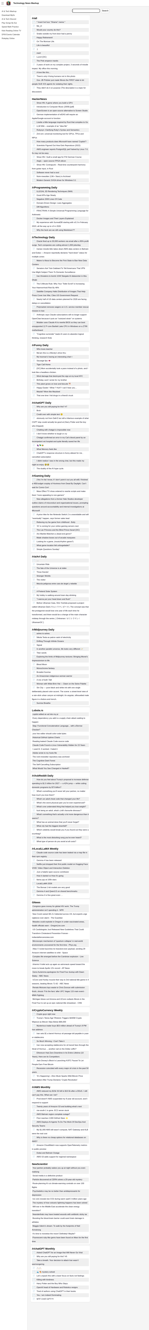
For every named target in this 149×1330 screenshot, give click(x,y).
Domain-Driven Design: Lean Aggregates (54, 203)
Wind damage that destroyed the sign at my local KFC (60, 376)
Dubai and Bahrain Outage (48, 1153)
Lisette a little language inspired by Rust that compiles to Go (62, 122)
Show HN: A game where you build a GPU (55, 103)
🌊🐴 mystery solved (46, 1272)
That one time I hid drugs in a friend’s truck (55, 395)
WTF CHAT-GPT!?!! (45, 1299)
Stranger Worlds (44, 576)
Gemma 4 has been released (49, 860)
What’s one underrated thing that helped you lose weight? (61, 807)
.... (38, 560)
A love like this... (44, 72)
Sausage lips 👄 (44, 361)
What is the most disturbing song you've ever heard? (59, 837)
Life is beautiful (43, 45)
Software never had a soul (48, 172)
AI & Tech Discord (9, 19)
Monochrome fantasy (46, 668)
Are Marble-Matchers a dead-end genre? (54, 534)
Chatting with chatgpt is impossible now (53, 430)
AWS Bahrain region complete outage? (53, 1114)
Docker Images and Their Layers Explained (55, 218)
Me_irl (39, 26)
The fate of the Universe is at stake (52, 568)
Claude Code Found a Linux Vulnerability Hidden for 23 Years (59, 745)
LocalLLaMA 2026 (44, 883)
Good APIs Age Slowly (46, 195)
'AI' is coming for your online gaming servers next (58, 526)
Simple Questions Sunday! (48, 549)
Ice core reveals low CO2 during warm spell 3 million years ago (59, 1199)
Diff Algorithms (43, 207)
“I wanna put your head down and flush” (54, 599)
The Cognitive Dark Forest (44, 761)
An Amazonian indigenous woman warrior (54, 676)
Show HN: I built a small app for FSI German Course (59, 157)
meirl (39, 53)
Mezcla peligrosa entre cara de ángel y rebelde (57, 584)
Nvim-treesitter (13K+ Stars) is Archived (54, 176)
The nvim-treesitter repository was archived (51, 757)
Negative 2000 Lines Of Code (49, 199)
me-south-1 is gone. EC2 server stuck (53, 1110)
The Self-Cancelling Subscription (47, 764)
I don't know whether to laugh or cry (52, 434)
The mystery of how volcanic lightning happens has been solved (60, 1203)
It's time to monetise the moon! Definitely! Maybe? (54, 1234)
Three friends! (43, 572)
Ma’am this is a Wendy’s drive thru (51, 353)
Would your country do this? (49, 30)
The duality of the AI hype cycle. (50, 468)
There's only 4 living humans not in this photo (56, 76)
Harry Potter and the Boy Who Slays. (52, 1283)
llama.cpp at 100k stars (47, 880)
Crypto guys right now (46, 1014)
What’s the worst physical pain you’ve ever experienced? (61, 803)
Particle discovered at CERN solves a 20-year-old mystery (57, 1179)
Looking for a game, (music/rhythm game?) (55, 541)
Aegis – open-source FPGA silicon (51, 161)
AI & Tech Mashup (9, 11)
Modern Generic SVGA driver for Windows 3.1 (56, 180)
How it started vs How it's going (50, 876)
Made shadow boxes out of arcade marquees (56, 538)
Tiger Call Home (44, 364)
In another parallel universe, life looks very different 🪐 (60, 649)
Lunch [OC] (41, 57)
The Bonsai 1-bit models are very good (53, 887)
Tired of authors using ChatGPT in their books (56, 1291)
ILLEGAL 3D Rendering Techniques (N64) (55, 191)
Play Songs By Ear (9, 23)
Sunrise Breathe (44, 703)
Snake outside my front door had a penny (54, 34)
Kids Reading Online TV (11, 31)
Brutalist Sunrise (44, 672)
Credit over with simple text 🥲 (50, 414)
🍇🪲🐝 (40, 445)
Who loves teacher (45, 349)
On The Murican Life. (46, 41)
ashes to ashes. (43, 633)
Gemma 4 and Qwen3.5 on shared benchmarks (57, 891)
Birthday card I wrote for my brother (52, 380)
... (37, 587)
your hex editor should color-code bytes (49, 734)
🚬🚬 (39, 1268)
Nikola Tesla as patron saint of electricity (54, 637)
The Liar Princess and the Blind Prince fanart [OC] (58, 530)
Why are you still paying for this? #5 (52, 1256)
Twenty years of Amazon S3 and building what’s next (59, 1106)
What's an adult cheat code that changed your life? (58, 799)
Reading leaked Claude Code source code (51, 741)
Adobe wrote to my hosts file (45, 753)
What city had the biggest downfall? (52, 826)
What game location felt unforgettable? (53, 545)
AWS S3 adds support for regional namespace (56, 1157)
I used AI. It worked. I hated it (45, 749)
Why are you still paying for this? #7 (52, 407)
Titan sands (42, 653)
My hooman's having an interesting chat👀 (55, 357)
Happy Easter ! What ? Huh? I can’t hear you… (57, 388)
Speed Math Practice (10, 27)
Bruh (39, 410)
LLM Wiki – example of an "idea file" (52, 126)
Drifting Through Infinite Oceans (50, 641)
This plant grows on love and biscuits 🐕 (54, 384)
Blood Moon (42, 664)
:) (37, 49)
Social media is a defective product (47, 1176)
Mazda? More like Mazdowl (48, 392)
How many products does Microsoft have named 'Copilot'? (61, 141)
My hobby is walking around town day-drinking (56, 595)
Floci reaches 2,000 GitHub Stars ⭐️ (52, 1118)
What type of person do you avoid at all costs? (56, 841)
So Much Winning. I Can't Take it (50, 1041)
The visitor (41, 580)
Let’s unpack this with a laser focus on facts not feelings (60, 1276)
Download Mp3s (8, 15)
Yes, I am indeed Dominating (49, 1295)
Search (105, 11)
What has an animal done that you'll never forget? (58, 822)
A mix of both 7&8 (44, 680)
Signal (39, 645)
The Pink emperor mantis (47, 61)
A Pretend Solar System (47, 591)
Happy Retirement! (45, 38)
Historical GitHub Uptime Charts (46, 737)
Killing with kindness (45, 1280)
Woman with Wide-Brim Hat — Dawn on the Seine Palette (61, 684)
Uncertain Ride (43, 564)
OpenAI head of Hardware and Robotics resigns (57, 1287)
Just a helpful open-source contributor (53, 872)
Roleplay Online (8, 38)
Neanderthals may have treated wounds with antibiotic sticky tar (60, 1214)
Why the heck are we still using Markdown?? (56, 230)
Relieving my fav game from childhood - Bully (56, 522)
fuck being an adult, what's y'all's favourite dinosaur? (59, 810)
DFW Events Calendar (11, 34)
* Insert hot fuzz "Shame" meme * (51, 22)
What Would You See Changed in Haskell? (51, 768)
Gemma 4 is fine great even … (50, 895)
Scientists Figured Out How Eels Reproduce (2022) (59, 145)
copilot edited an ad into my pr (45, 714)
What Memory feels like (47, 449)
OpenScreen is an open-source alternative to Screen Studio (62, 111)
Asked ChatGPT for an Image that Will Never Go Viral (60, 1253)
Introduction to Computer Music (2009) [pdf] (55, 107)
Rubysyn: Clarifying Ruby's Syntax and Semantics (58, 130)
